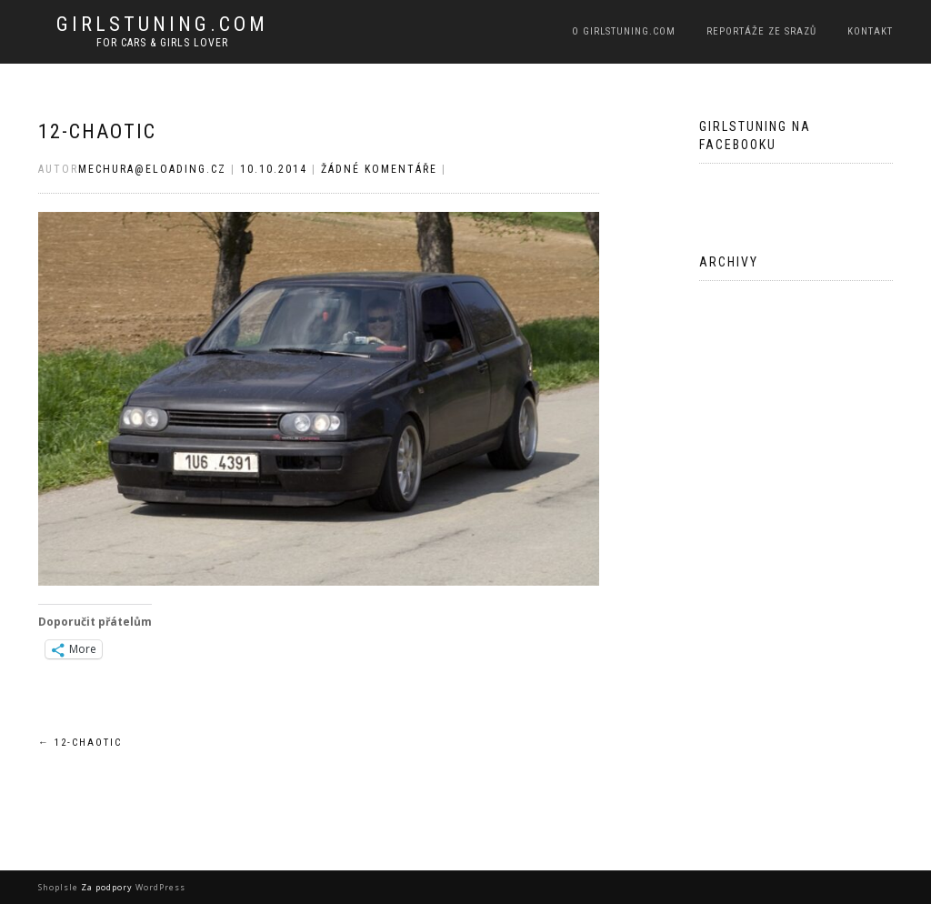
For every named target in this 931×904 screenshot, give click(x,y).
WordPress (159, 887)
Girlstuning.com (162, 24)
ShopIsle (59, 887)
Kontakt (870, 31)
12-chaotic (97, 131)
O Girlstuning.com (624, 31)
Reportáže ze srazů (761, 31)
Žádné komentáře (379, 169)
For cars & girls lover (162, 42)
